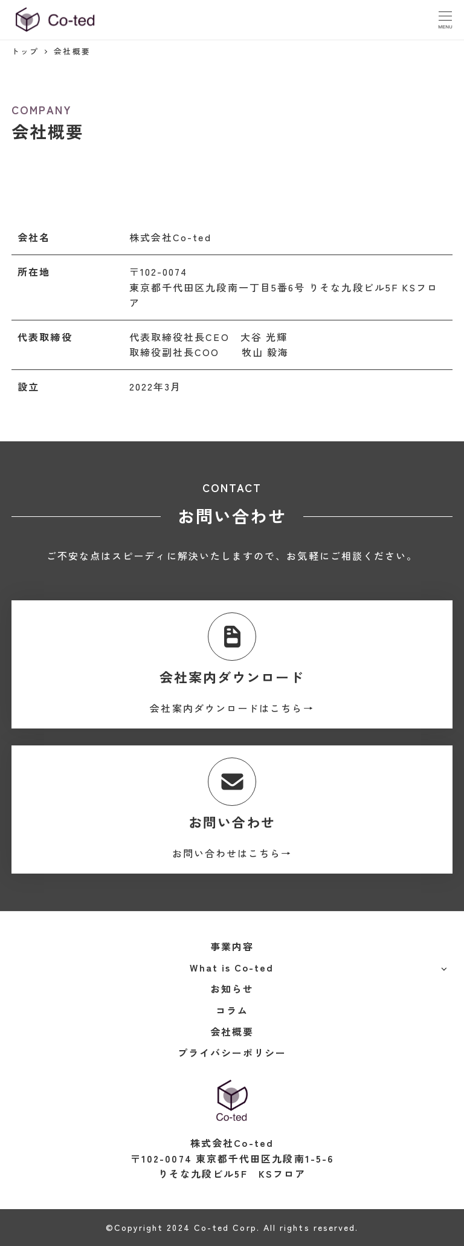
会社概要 (232, 1031)
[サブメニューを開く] (444, 968)
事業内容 (232, 946)
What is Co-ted (232, 967)
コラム (232, 1010)
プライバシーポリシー (232, 1052)
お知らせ (232, 988)
